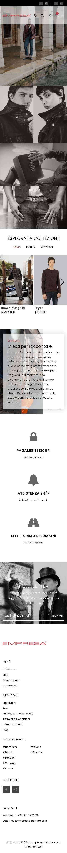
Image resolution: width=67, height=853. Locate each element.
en (61, 3)
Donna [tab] (30, 263)
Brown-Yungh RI (13, 324)
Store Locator (12, 680)
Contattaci (10, 685)
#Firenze (36, 752)
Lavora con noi (12, 724)
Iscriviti (58, 615)
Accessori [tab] (47, 263)
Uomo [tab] (17, 263)
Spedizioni (9, 703)
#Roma (8, 768)
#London (9, 758)
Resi (5, 708)
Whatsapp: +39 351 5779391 (21, 815)
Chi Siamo (9, 669)
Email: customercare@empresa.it (25, 820)
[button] (4, 298)
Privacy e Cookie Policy (18, 713)
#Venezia (9, 763)
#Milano (35, 747)
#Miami (8, 752)
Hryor (39, 324)
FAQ (5, 730)
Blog (5, 675)
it (56, 3)
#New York (10, 747)
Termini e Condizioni (16, 719)
